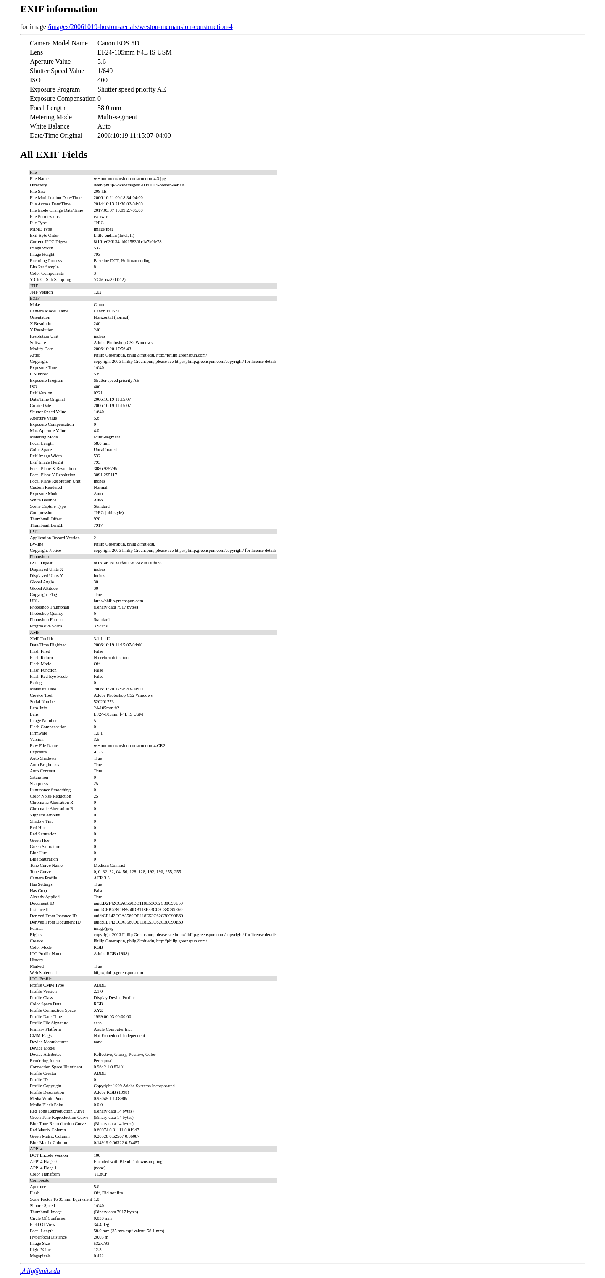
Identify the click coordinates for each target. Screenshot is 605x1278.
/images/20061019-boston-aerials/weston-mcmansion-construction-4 (140, 26)
